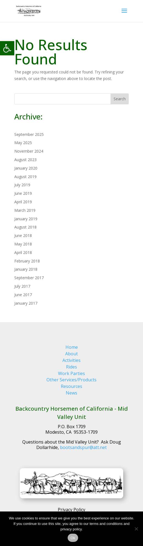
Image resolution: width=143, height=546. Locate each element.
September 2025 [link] (29, 134)
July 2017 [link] (22, 286)
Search (120, 98)
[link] (7, 48)
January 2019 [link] (25, 218)
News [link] (71, 393)
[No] (136, 528)
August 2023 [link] (25, 159)
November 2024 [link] (28, 151)
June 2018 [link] (23, 235)
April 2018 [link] (23, 252)
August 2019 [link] (25, 176)
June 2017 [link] (23, 294)
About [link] (71, 354)
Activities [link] (71, 360)
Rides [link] (71, 367)
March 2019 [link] (24, 210)
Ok (72, 538)
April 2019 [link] (23, 201)
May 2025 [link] (23, 142)
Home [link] (71, 347)
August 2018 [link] (25, 227)
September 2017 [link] (29, 277)
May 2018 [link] (23, 244)
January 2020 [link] (25, 168)
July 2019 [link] (22, 184)
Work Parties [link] (71, 373)
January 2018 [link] (25, 269)
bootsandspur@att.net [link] (83, 447)
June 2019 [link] (23, 193)
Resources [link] (71, 386)
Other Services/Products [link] (71, 380)
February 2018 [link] (27, 261)
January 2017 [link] (25, 303)
